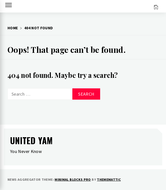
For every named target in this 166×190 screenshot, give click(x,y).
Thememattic (109, 179)
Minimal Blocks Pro (73, 179)
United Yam (31, 140)
